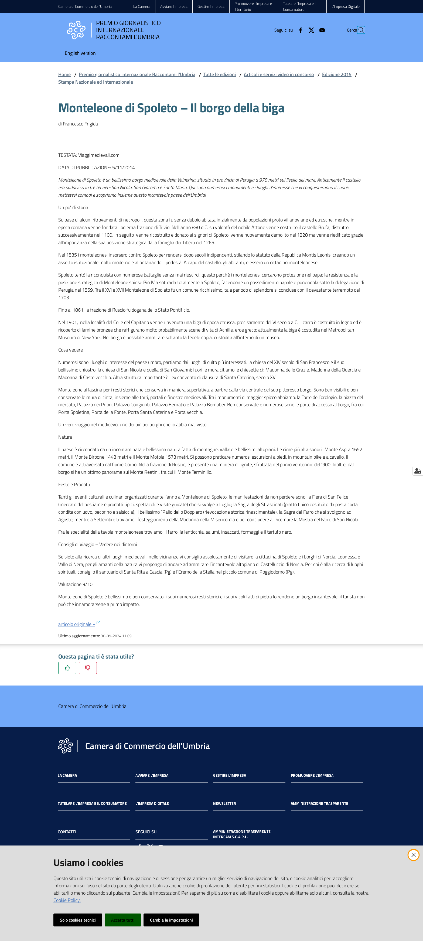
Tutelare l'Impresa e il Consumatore (92, 803)
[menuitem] (80, 53)
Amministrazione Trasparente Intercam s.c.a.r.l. (242, 834)
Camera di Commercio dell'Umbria (85, 6)
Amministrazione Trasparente (319, 803)
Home (64, 74)
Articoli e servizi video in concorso (279, 74)
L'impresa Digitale (152, 803)
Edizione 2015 (337, 74)
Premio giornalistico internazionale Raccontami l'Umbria (137, 74)
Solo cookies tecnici (78, 920)
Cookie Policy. (67, 900)
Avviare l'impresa (151, 775)
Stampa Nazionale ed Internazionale (95, 82)
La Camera (67, 775)
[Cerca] (358, 29)
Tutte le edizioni (219, 74)
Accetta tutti (123, 920)
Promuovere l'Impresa (312, 775)
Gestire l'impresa (229, 775)
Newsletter (224, 803)
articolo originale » (79, 624)
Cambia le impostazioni (171, 920)
